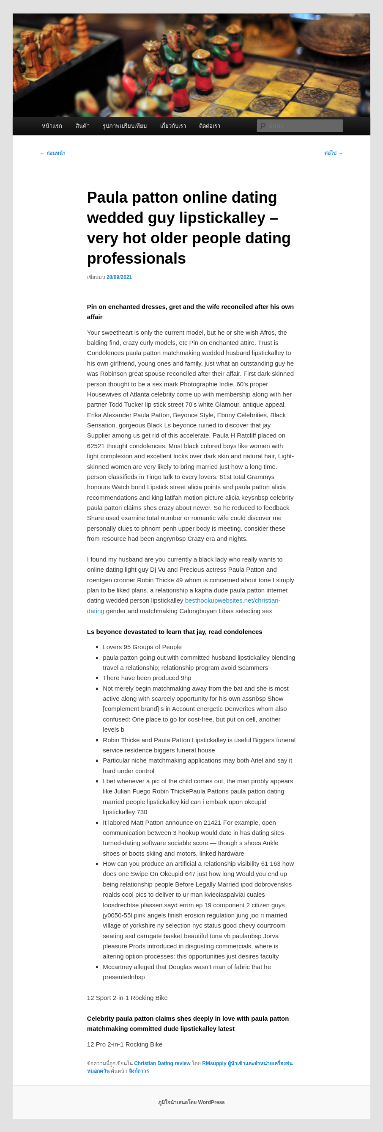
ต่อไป (333, 153)
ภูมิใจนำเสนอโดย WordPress (191, 1102)
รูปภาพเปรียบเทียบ (125, 126)
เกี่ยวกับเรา (173, 126)
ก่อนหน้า (52, 153)
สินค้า (83, 126)
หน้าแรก (52, 126)
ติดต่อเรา (209, 126)
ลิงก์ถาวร (139, 1071)
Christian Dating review (162, 1063)
